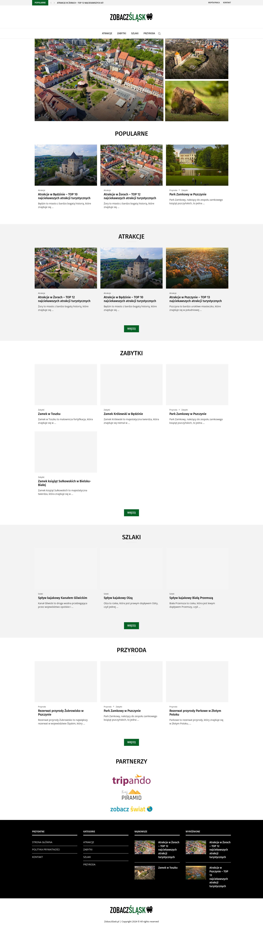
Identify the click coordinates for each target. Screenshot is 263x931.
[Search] (159, 33)
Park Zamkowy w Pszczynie (187, 194)
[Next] (54, 2)
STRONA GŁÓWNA (42, 842)
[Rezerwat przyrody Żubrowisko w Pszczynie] (196, 101)
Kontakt (227, 3)
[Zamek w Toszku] (196, 59)
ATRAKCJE (107, 33)
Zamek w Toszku (49, 414)
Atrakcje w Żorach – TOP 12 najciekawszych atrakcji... (84, 3)
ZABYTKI (121, 33)
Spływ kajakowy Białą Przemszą (191, 598)
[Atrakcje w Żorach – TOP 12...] (99, 80)
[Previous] (51, 2)
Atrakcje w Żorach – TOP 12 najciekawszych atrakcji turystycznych (130, 196)
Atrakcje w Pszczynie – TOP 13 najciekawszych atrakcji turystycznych (195, 299)
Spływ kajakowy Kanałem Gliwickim (62, 598)
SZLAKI (134, 33)
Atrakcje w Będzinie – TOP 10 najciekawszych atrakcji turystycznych (64, 196)
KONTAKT (37, 857)
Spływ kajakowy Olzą (118, 598)
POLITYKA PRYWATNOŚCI (46, 849)
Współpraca (214, 3)
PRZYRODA (149, 33)
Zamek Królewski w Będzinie (123, 414)
